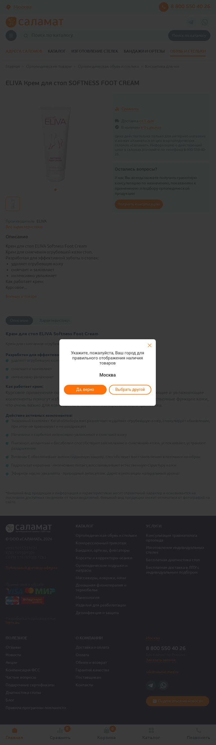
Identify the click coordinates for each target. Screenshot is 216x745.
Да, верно (85, 389)
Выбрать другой (130, 389)
